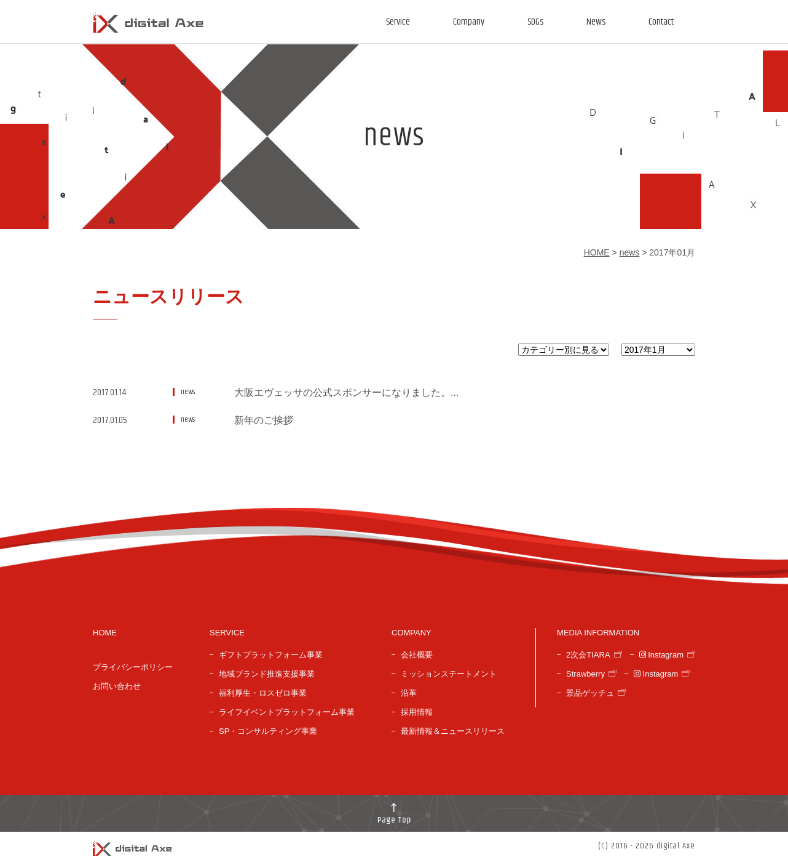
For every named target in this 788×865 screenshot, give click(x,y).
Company (468, 22)
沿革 (409, 693)
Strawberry (585, 673)
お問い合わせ (117, 686)
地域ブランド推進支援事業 (267, 673)
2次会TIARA (588, 654)
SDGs (535, 22)
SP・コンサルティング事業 (268, 731)
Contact (661, 22)
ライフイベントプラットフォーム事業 (287, 712)
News (595, 22)
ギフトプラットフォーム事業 (271, 654)
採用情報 (417, 712)
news (630, 252)
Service (398, 22)
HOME (597, 252)
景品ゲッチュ (590, 693)
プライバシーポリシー (133, 667)
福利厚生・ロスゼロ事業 (263, 693)
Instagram (661, 654)
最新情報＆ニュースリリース (453, 731)
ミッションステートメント (449, 673)
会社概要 (417, 654)
